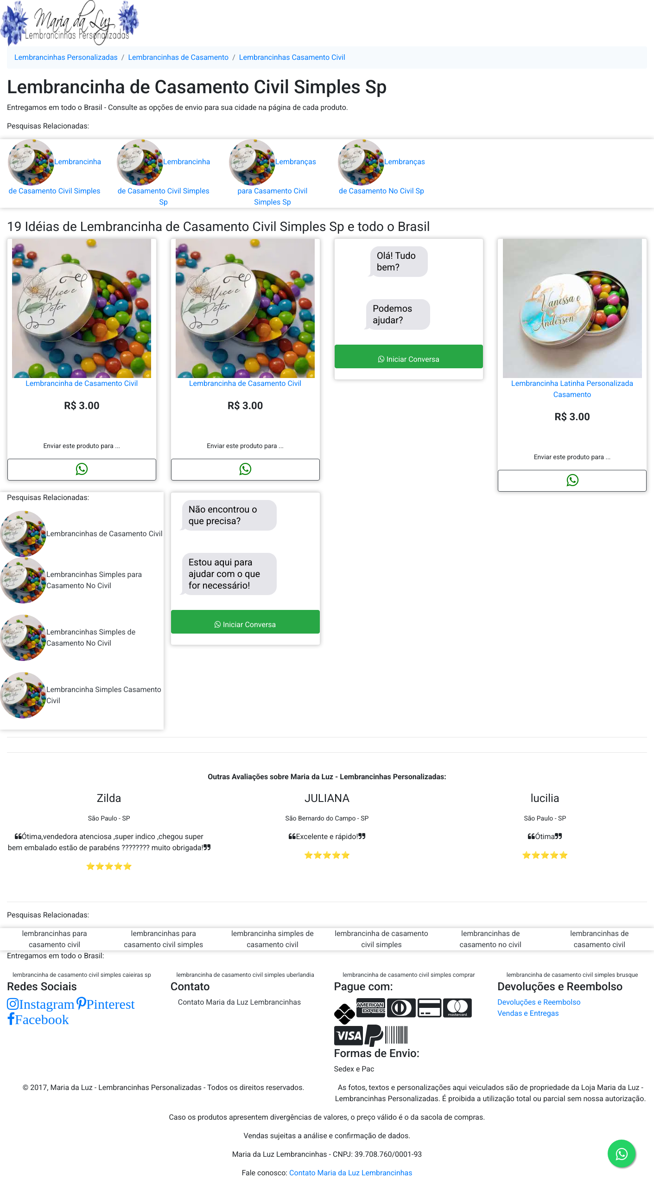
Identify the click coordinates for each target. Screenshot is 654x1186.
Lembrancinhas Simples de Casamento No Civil (67, 638)
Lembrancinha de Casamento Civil (81, 345)
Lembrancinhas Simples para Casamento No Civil (71, 580)
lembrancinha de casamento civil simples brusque (572, 975)
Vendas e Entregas (528, 1013)
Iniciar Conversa (408, 359)
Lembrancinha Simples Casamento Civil (80, 695)
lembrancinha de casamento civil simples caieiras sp (82, 975)
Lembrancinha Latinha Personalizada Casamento (572, 351)
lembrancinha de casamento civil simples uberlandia (245, 975)
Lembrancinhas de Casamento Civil (81, 534)
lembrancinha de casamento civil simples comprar (409, 975)
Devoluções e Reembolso (538, 1002)
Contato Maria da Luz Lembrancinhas (239, 1002)
